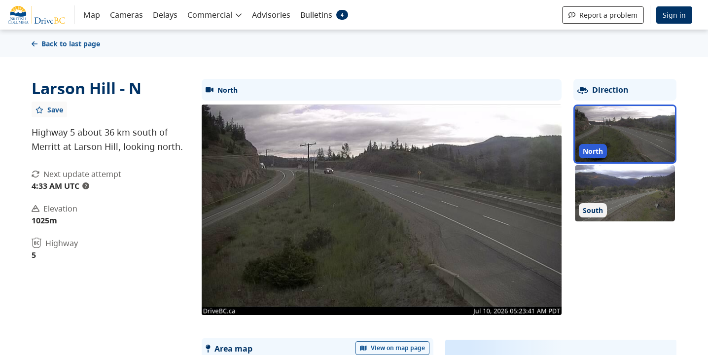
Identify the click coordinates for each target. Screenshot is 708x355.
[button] (214, 14)
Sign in (674, 15)
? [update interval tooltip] (86, 185)
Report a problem (602, 15)
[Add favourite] (49, 109)
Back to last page (66, 43)
